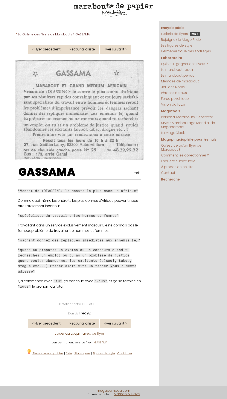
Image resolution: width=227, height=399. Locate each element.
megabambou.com (113, 390)
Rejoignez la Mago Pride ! (182, 39)
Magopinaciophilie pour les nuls (188, 139)
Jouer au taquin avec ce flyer (79, 333)
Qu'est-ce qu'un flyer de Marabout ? (181, 147)
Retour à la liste (82, 49)
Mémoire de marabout (180, 81)
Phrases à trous (174, 92)
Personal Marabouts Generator (187, 117)
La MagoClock (173, 132)
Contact (168, 172)
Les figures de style (176, 45)
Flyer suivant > (115, 49)
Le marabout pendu (178, 75)
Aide (69, 353)
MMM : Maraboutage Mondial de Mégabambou (188, 124)
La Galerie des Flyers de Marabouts (45, 34)
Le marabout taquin (177, 69)
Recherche (170, 179)
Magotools (170, 111)
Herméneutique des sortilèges (186, 51)
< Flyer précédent (46, 49)
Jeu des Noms (173, 87)
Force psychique (175, 98)
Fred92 (85, 313)
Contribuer (124, 353)
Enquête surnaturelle (178, 161)
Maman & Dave (127, 393)
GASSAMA (46, 172)
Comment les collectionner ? (185, 155)
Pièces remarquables (45, 353)
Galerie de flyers (180, 33)
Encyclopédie (172, 27)
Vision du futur (173, 104)
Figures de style (104, 353)
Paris (136, 172)
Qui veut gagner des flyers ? (184, 63)
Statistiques (82, 353)
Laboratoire (171, 57)
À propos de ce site (177, 166)
